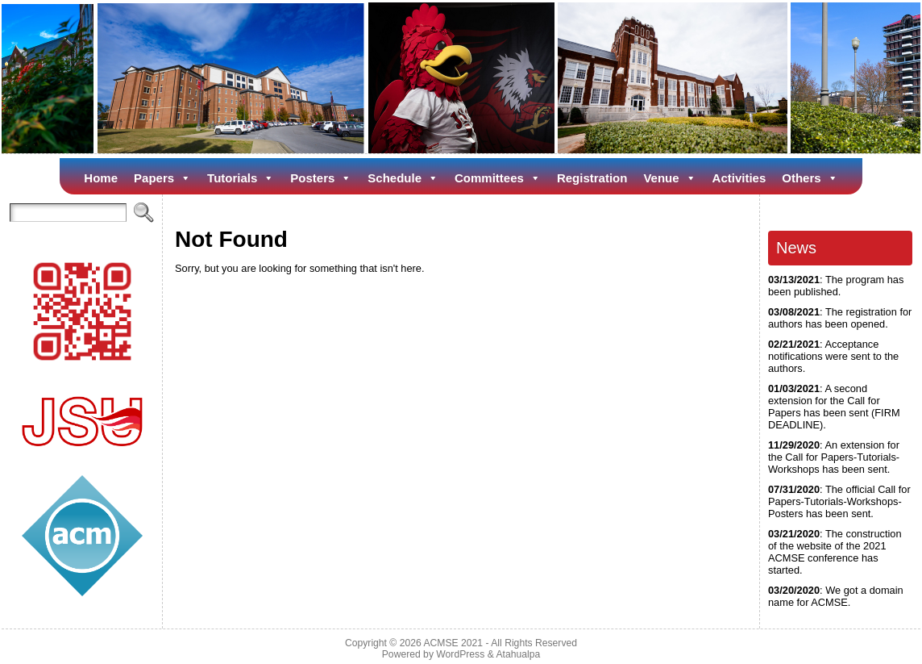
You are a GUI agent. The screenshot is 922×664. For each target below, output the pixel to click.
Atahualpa (518, 654)
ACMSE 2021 (453, 643)
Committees (498, 178)
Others (809, 178)
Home (101, 178)
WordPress (460, 654)
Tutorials (240, 178)
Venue (669, 178)
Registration (592, 178)
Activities (739, 178)
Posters (320, 178)
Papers (162, 178)
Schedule (403, 178)
